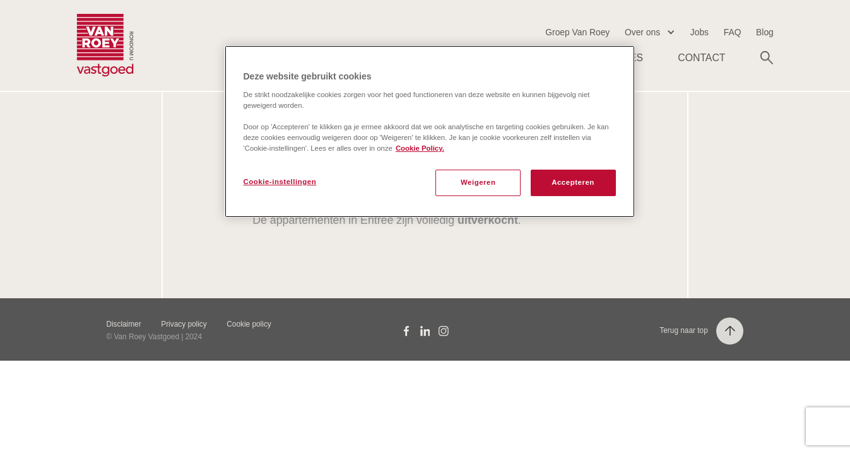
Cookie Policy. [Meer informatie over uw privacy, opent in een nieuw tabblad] (420, 148)
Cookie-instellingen (280, 181)
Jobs (699, 32)
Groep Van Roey (577, 32)
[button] (650, 32)
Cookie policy (249, 324)
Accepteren (573, 182)
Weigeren (478, 182)
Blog (765, 32)
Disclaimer (123, 324)
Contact (701, 57)
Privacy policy (183, 324)
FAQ (732, 32)
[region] (430, 131)
